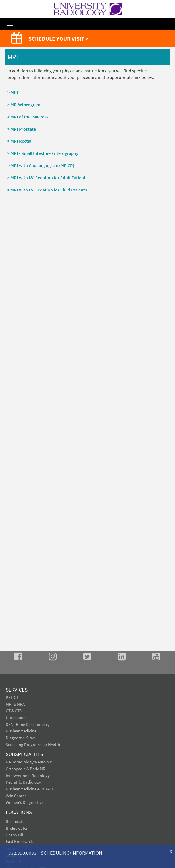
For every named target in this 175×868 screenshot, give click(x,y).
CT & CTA (14, 710)
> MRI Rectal (19, 141)
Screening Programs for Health (33, 744)
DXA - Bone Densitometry (27, 724)
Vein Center (16, 795)
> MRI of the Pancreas (28, 117)
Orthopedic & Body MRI (26, 768)
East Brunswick (19, 841)
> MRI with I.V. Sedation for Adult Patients (47, 177)
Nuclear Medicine (21, 731)
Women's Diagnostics (24, 802)
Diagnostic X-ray (20, 737)
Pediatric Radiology (23, 782)
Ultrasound (16, 717)
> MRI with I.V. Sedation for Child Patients (47, 190)
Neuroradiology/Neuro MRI (29, 762)
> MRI (12, 92)
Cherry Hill (15, 835)
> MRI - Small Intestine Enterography (42, 153)
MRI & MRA (15, 704)
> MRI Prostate (21, 129)
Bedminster (16, 821)
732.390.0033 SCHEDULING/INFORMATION (55, 853)
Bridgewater (17, 828)
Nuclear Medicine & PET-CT (30, 789)
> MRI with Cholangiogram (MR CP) (40, 165)
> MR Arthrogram (23, 104)
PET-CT (12, 697)
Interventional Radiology (28, 775)
